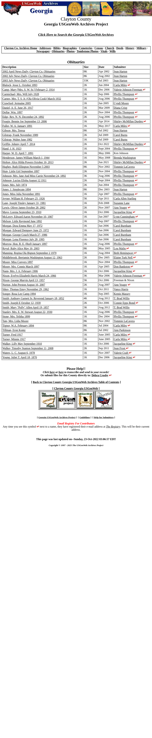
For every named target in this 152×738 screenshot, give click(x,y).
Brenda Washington (125, 157)
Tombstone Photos (87, 51)
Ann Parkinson (122, 330)
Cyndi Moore (121, 103)
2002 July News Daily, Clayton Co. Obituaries (28, 76)
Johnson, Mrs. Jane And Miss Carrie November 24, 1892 (34, 175)
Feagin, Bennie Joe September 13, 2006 (24, 121)
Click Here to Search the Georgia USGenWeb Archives (76, 34)
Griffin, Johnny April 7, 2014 (18, 144)
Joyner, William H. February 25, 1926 (23, 198)
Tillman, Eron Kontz (13, 330)
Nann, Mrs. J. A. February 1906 (20, 271)
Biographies (70, 48)
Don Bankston (123, 266)
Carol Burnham (122, 225)
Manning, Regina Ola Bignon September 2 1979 (29, 252)
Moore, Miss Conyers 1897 (17, 262)
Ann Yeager (120, 207)
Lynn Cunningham (126, 216)
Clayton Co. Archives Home (20, 48)
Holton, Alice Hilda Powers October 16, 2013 (27, 162)
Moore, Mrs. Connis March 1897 (20, 266)
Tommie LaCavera (124, 166)
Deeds (119, 48)
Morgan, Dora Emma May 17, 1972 (22, 225)
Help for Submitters (104, 417)
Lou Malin (121, 248)
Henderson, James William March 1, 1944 (26, 157)
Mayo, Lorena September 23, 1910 (21, 212)
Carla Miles (120, 85)
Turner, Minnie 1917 (14, 339)
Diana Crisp (120, 107)
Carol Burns (120, 134)
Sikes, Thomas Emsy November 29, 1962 (25, 289)
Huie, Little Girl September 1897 (20, 171)
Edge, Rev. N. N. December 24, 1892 (23, 116)
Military (141, 48)
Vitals (104, 51)
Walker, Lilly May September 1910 (22, 343)
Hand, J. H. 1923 (11, 148)
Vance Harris (121, 289)
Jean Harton (120, 71)
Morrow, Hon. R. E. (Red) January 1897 (24, 243)
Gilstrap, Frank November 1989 (20, 134)
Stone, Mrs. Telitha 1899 (16, 316)
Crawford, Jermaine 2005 (16, 103)
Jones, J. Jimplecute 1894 (16, 189)
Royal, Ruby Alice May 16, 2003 (20, 248)
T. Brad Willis (122, 298)
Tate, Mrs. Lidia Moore (15, 321)
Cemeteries (85, 48)
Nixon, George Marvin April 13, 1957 (23, 280)
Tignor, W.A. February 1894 (18, 325)
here (52, 372)
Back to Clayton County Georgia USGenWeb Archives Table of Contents (76, 382)
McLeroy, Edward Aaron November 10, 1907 (27, 216)
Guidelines (84, 417)
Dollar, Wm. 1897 (12, 112)
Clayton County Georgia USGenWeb (76, 388)
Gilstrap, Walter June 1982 (17, 139)
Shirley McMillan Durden (130, 121)
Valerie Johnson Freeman (129, 89)
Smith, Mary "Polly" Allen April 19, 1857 (25, 307)
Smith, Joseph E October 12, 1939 (21, 302)
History (130, 48)
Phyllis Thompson (124, 94)
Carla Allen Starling (125, 198)
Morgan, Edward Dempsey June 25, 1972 (25, 230)
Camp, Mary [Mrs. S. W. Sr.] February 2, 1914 (28, 89)
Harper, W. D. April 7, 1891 (17, 153)
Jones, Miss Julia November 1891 (21, 193)
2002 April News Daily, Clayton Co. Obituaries (28, 71)
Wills (112, 51)
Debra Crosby (100, 375)
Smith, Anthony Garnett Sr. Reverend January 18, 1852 (33, 298)
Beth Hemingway (125, 252)
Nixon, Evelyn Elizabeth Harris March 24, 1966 (29, 275)
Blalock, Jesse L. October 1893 (19, 85)
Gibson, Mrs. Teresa (13, 130)
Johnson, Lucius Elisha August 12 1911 (24, 180)
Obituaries (58, 51)
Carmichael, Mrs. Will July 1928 (20, 94)
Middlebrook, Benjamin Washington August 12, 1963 (32, 257)
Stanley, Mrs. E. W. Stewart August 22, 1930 (27, 311)
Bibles (57, 48)
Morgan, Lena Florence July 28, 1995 (23, 239)
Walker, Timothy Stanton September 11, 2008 (27, 348)
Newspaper (43, 51)
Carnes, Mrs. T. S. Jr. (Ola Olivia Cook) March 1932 (31, 98)
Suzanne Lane (122, 203)
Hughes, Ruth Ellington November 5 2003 (26, 166)
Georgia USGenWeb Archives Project (56, 417)
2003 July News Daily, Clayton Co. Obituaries (28, 80)
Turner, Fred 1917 (12, 334)
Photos (71, 51)
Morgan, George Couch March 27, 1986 (24, 234)
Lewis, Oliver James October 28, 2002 (23, 207)
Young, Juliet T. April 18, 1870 (19, 357)
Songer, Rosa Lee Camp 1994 (19, 293)
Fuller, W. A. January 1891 (17, 125)
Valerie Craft (122, 352)
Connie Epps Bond (126, 302)
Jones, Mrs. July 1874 (14, 184)
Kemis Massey (122, 293)
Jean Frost (121, 348)
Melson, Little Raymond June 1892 (22, 221)
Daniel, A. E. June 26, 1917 (17, 107)
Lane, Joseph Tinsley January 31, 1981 (24, 203)
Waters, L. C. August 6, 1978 (18, 352)
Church (109, 48)
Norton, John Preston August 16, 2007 (23, 284)
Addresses (45, 48)
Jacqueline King (124, 212)
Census (98, 48)
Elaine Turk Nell (125, 257)
